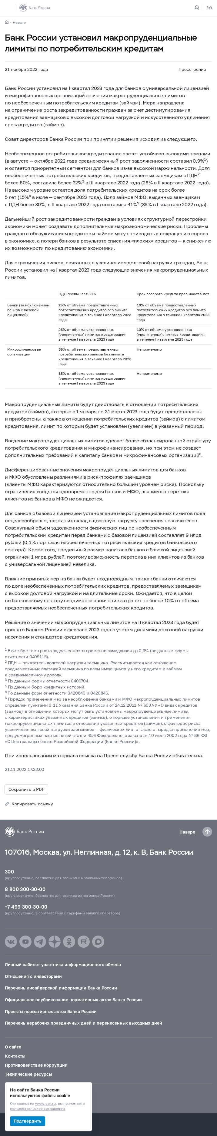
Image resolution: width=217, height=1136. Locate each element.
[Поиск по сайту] (201, 7)
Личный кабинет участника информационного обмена (63, 964)
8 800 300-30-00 (25, 889)
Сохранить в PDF (26, 789)
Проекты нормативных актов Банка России (51, 1011)
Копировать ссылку (32, 803)
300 (9, 871)
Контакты (15, 1055)
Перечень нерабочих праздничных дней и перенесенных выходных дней (83, 1022)
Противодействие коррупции (36, 1065)
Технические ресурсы (28, 1074)
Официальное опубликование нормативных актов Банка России (73, 999)
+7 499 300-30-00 (26, 907)
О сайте (13, 1046)
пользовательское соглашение (37, 1109)
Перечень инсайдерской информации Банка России (61, 987)
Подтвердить (28, 1121)
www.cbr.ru (45, 1103)
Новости (19, 22)
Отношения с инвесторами (33, 976)
